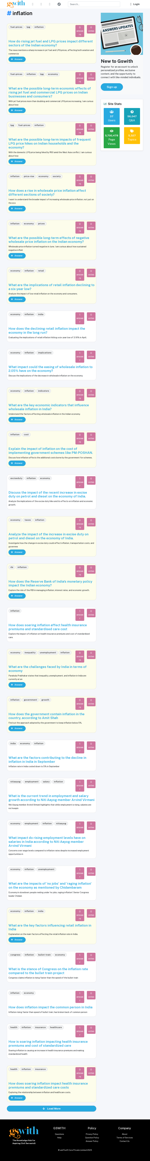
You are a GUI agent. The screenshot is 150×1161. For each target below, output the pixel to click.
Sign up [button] (112, 87)
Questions (59, 1134)
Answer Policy (92, 1141)
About (124, 1134)
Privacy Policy (92, 1134)
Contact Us (124, 1141)
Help (59, 1138)
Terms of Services (124, 1138)
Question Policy (92, 1138)
